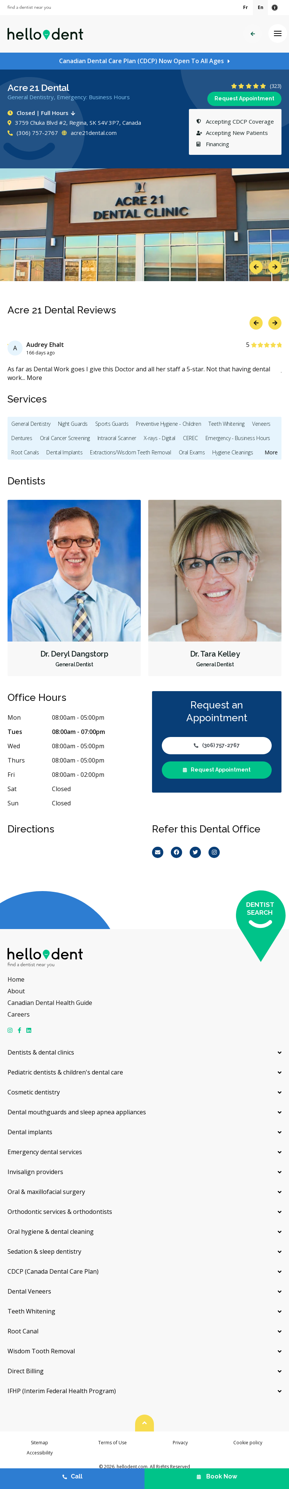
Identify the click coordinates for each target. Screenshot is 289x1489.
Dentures (21, 438)
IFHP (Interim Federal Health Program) (62, 1391)
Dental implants (30, 1132)
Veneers (261, 423)
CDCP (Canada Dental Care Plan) (53, 1271)
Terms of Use (112, 1442)
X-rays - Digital (159, 438)
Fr (245, 7)
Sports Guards (112, 423)
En (260, 7)
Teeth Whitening (226, 423)
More (34, 378)
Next (274, 267)
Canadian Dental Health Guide (50, 1003)
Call (72, 1476)
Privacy (180, 1442)
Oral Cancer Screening (65, 438)
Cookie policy (247, 1442)
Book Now (217, 1476)
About (16, 991)
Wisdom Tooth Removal (41, 1351)
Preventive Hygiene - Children (168, 423)
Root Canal (23, 1331)
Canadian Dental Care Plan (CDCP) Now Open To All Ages (141, 61)
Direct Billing (26, 1371)
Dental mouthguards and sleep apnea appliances (77, 1112)
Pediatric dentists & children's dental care (65, 1072)
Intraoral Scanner (116, 438)
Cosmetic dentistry (34, 1092)
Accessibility (40, 1453)
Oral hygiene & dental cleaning (51, 1231)
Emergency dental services (45, 1152)
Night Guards (73, 423)
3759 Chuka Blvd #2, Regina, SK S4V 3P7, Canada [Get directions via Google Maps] (74, 122)
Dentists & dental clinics (41, 1052)
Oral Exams (192, 452)
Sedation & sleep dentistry (44, 1251)
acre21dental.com (89, 132)
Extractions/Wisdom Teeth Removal (130, 452)
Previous (256, 267)
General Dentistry (30, 423)
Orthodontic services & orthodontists (60, 1212)
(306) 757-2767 (33, 132)
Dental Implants (64, 452)
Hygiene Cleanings (232, 452)
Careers (19, 1014)
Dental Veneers (29, 1291)
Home (16, 979)
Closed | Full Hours (43, 113)
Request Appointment (244, 98)
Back (253, 34)
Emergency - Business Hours (237, 438)
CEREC (190, 438)
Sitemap (39, 1442)
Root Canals (25, 452)
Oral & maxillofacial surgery (46, 1192)
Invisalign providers (35, 1172)
